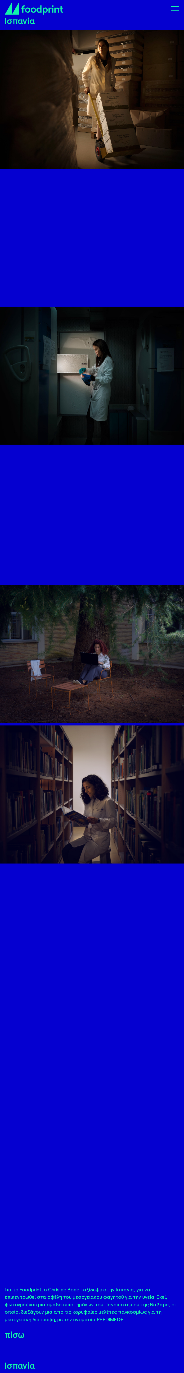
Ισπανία (20, 1365)
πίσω (14, 1334)
